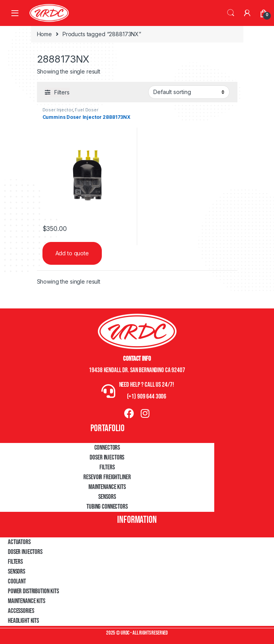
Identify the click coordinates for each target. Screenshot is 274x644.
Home (44, 34)
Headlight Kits (23, 621)
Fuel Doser (86, 110)
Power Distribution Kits (33, 591)
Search (230, 13)
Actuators (19, 542)
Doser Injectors (107, 457)
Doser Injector (57, 110)
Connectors (107, 448)
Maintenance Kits (107, 487)
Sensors (107, 497)
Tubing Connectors (107, 507)
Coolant (17, 581)
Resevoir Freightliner (107, 477)
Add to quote (72, 253)
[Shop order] (189, 92)
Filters (106, 467)
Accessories (21, 611)
